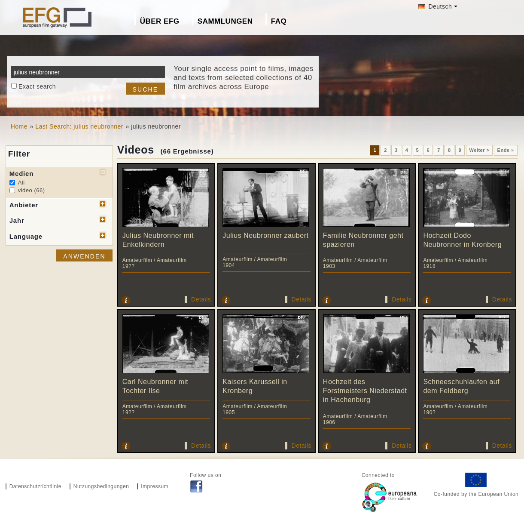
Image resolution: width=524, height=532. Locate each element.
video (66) (31, 190)
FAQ (278, 21)
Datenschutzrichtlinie (35, 486)
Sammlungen (225, 21)
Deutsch (435, 6)
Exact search (37, 86)
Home (19, 126)
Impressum (154, 486)
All (21, 182)
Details (201, 299)
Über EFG (160, 21)
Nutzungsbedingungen (101, 486)
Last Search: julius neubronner (79, 126)
